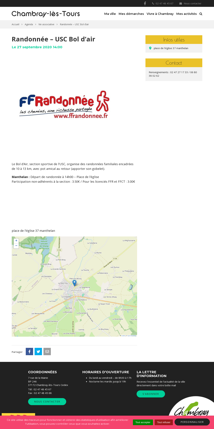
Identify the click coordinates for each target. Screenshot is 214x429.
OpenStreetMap (131, 335)
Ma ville (110, 14)
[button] (74, 283)
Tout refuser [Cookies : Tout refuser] (163, 422)
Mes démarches (131, 14)
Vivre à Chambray (160, 14)
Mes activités (186, 14)
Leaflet (122, 335)
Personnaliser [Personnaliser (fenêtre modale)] (192, 421)
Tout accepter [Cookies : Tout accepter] (142, 422)
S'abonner (151, 393)
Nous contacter (190, 3)
